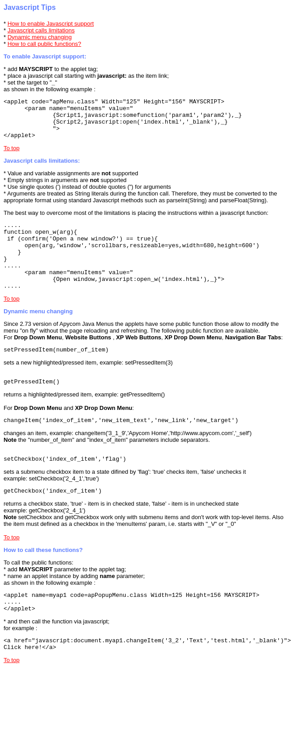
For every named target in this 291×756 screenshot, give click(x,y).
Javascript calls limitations (41, 30)
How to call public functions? (44, 43)
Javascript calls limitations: (42, 168)
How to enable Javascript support (51, 23)
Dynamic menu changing (40, 37)
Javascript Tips (30, 7)
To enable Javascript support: (45, 56)
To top (11, 156)
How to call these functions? (43, 578)
